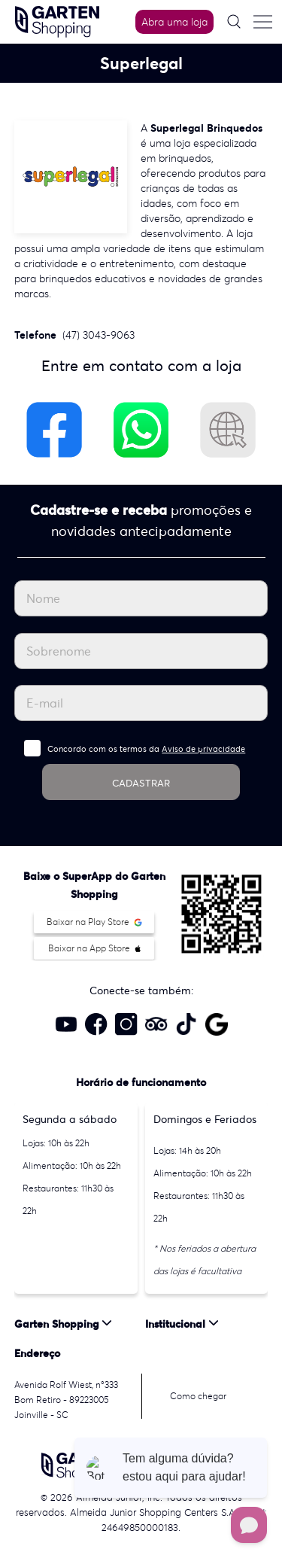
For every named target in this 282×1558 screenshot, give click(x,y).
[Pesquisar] (234, 21)
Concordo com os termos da (146, 749)
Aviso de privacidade (203, 749)
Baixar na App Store (94, 948)
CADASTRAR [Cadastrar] (141, 783)
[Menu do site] (262, 22)
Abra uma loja (174, 22)
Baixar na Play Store (94, 921)
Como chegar (198, 1395)
